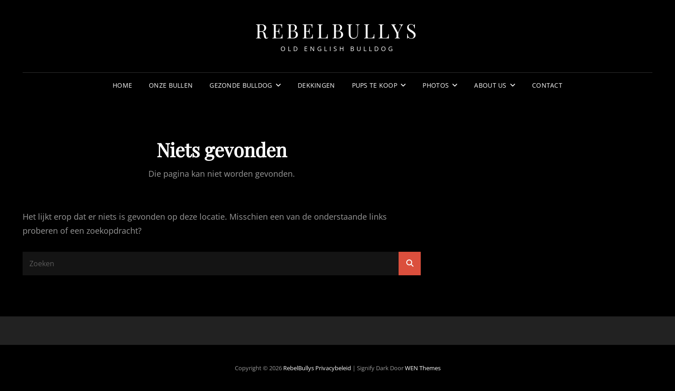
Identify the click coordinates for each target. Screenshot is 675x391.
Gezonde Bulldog (240, 85)
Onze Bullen (171, 85)
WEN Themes (423, 368)
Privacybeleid (333, 368)
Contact (547, 85)
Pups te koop (374, 85)
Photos (436, 85)
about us (490, 85)
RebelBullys (337, 30)
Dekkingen (316, 85)
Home (122, 85)
